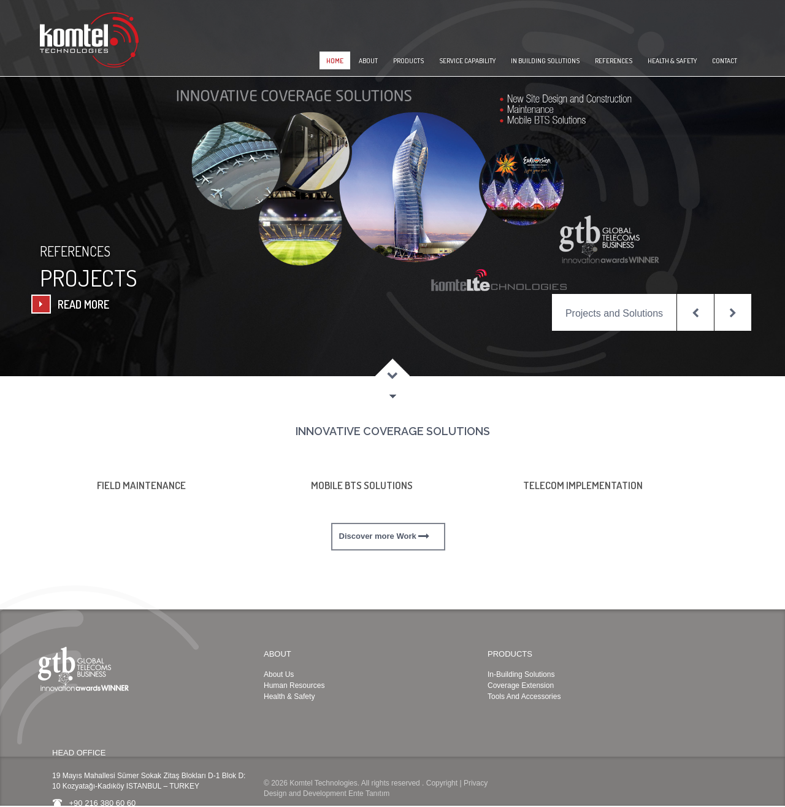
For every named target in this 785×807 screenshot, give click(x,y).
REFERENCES (613, 60)
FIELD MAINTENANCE (141, 485)
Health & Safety (289, 696)
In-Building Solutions (521, 674)
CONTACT (724, 60)
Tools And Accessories (524, 696)
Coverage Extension (521, 685)
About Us (279, 674)
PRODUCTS (408, 60)
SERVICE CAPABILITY (467, 60)
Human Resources (294, 685)
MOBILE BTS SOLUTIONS (362, 485)
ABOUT (368, 60)
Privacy (476, 783)
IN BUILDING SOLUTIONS (545, 60)
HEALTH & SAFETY (672, 60)
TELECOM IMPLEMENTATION (583, 485)
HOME (334, 60)
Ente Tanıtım (368, 793)
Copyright (442, 783)
